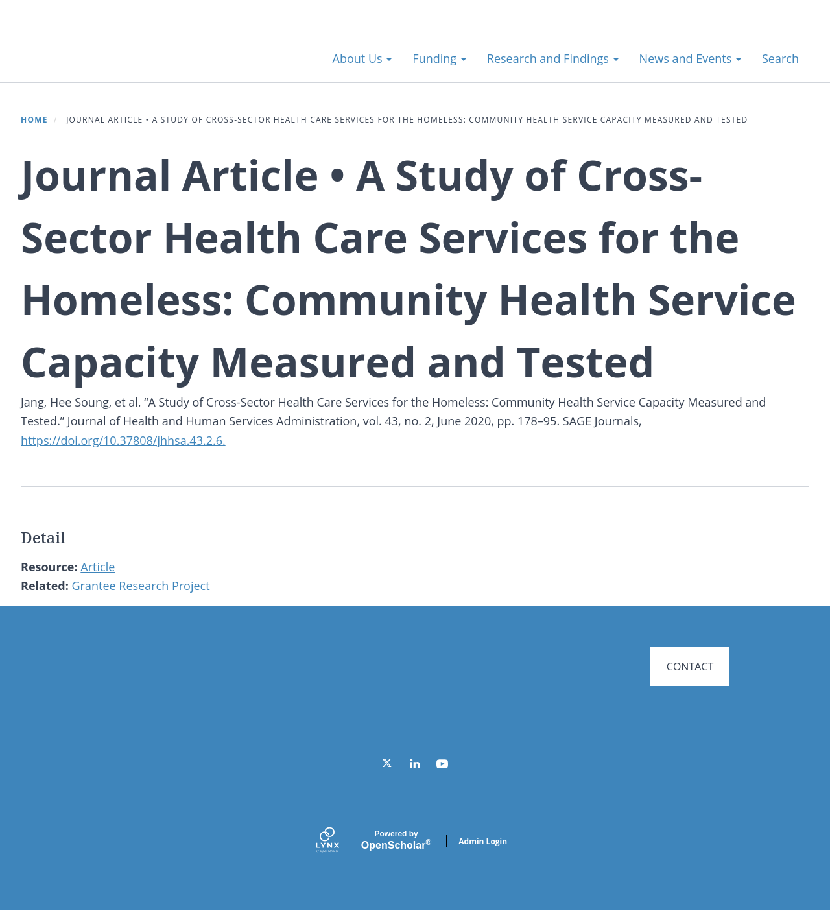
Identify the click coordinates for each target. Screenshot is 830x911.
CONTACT (690, 666)
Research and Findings (553, 58)
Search (780, 58)
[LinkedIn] (415, 764)
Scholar (396, 840)
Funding (439, 58)
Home (34, 119)
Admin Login (482, 841)
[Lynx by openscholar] (338, 841)
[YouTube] (442, 764)
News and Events (690, 58)
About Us (362, 58)
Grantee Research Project (141, 585)
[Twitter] (388, 764)
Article (97, 566)
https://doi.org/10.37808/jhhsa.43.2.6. (123, 440)
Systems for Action (126, 51)
